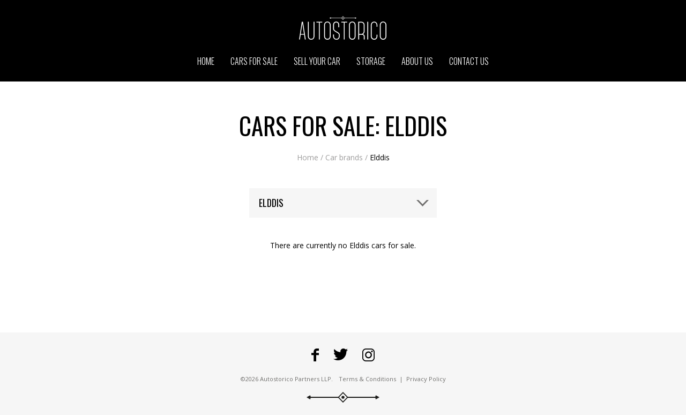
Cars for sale (254, 61)
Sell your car (317, 61)
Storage (370, 61)
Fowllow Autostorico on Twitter (340, 355)
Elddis (380, 157)
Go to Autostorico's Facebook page (315, 355)
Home (307, 157)
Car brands (344, 157)
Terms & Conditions (367, 379)
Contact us (469, 61)
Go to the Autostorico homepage (343, 28)
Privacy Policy (426, 379)
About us (417, 61)
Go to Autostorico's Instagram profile (368, 355)
